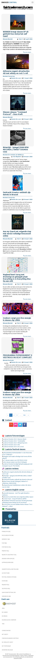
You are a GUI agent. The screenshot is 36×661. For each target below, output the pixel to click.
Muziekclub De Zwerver (9, 620)
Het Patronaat (6, 646)
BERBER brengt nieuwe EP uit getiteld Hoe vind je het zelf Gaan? (16, 34)
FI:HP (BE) (4, 543)
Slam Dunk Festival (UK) (9, 592)
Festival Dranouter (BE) (9, 577)
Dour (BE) (5, 580)
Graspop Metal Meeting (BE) (10, 569)
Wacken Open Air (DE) (8, 558)
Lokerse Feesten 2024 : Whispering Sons (15, 443)
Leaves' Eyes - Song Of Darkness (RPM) (15, 499)
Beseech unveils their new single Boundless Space (18, 497)
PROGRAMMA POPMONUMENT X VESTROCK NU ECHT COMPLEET (17, 356)
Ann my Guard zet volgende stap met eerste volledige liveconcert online (17, 233)
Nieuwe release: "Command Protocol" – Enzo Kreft (15, 113)
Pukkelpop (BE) (6, 531)
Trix (3, 623)
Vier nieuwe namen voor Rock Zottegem (15, 462)
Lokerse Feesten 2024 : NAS (12, 444)
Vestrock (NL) (6, 588)
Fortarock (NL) (6, 547)
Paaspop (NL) (5, 584)
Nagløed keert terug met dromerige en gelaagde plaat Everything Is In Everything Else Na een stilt (17, 278)
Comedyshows (6, 630)
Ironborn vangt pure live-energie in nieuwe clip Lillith (17, 319)
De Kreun (4, 616)
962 (24, 415)
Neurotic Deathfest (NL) (9, 554)
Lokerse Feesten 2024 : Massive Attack (15, 439)
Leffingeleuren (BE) (7, 562)
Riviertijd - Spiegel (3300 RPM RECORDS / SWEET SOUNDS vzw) (16, 149)
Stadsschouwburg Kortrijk (10, 638)
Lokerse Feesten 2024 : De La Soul (14, 446)
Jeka (3, 608)
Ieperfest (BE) (6, 539)
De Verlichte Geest (7, 642)
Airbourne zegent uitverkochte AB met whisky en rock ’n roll (16, 72)
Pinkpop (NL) (5, 550)
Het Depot (5, 634)
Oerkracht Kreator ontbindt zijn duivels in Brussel (16, 193)
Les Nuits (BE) (6, 573)
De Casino (5, 612)
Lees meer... (28, 52)
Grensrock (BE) (6, 596)
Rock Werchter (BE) (8, 535)
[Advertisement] (18, 430)
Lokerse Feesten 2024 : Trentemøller (14, 441)
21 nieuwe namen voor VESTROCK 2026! (15, 460)
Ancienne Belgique (7, 649)
